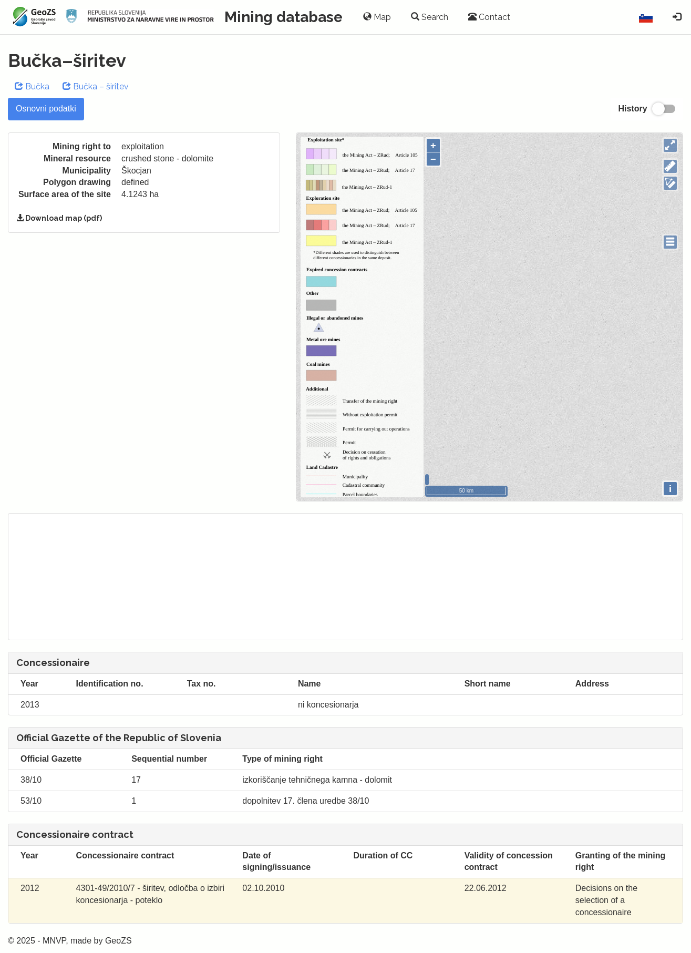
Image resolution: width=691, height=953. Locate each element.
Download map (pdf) (59, 218)
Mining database (283, 17)
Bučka (32, 86)
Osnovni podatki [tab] (46, 108)
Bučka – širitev (96, 86)
